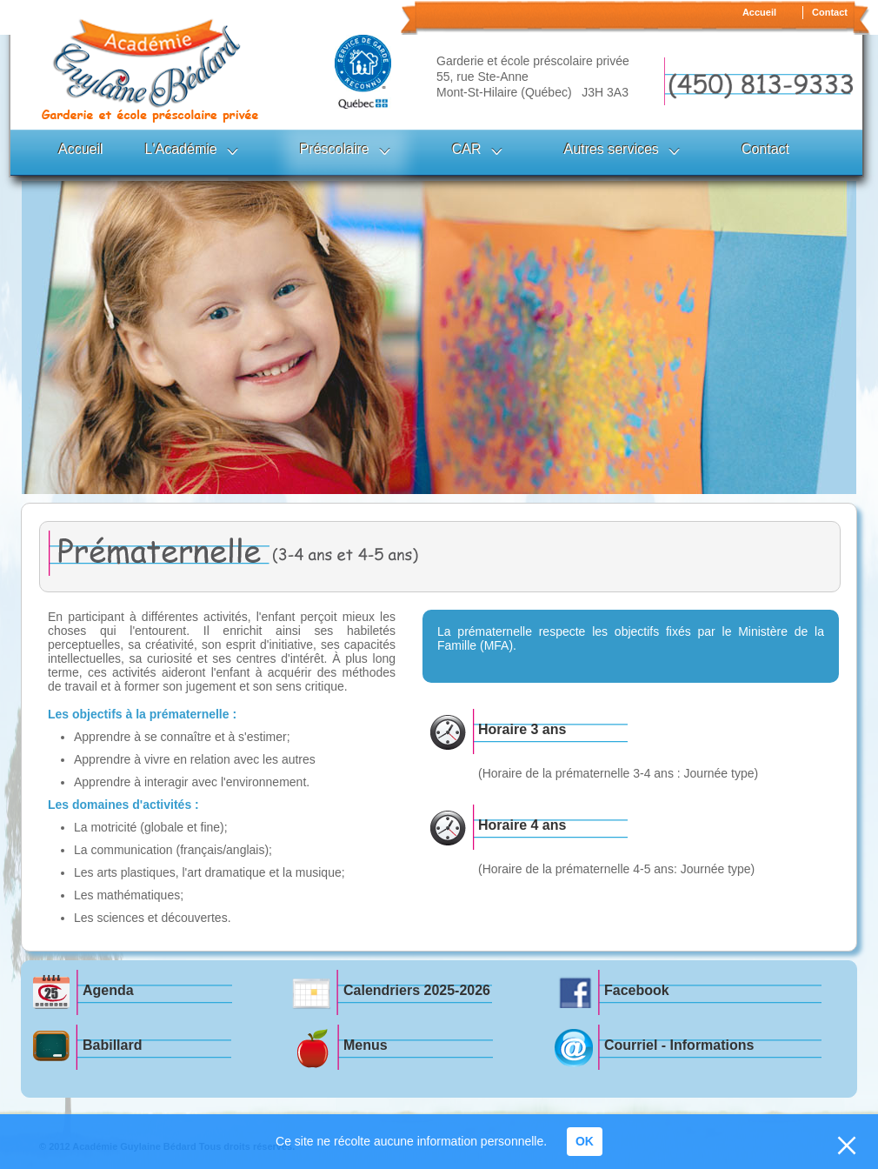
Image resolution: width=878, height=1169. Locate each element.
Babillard (112, 1045)
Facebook (636, 990)
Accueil (759, 12)
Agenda (108, 990)
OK (584, 1141)
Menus (365, 1045)
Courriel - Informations (679, 1045)
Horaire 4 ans (522, 825)
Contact (830, 12)
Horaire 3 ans (522, 729)
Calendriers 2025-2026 (416, 990)
